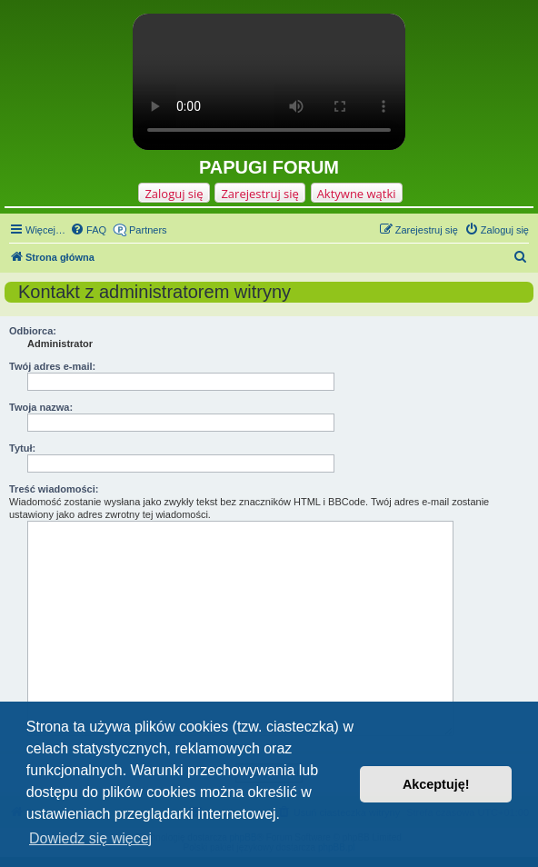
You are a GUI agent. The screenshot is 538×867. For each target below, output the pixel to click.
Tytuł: (22, 448)
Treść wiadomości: (53, 488)
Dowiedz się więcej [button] (90, 838)
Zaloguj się (173, 193)
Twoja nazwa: (41, 407)
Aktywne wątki (356, 193)
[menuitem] (88, 230)
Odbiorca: (32, 330)
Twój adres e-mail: (52, 366)
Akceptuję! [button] (436, 784)
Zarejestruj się (259, 193)
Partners (148, 229)
